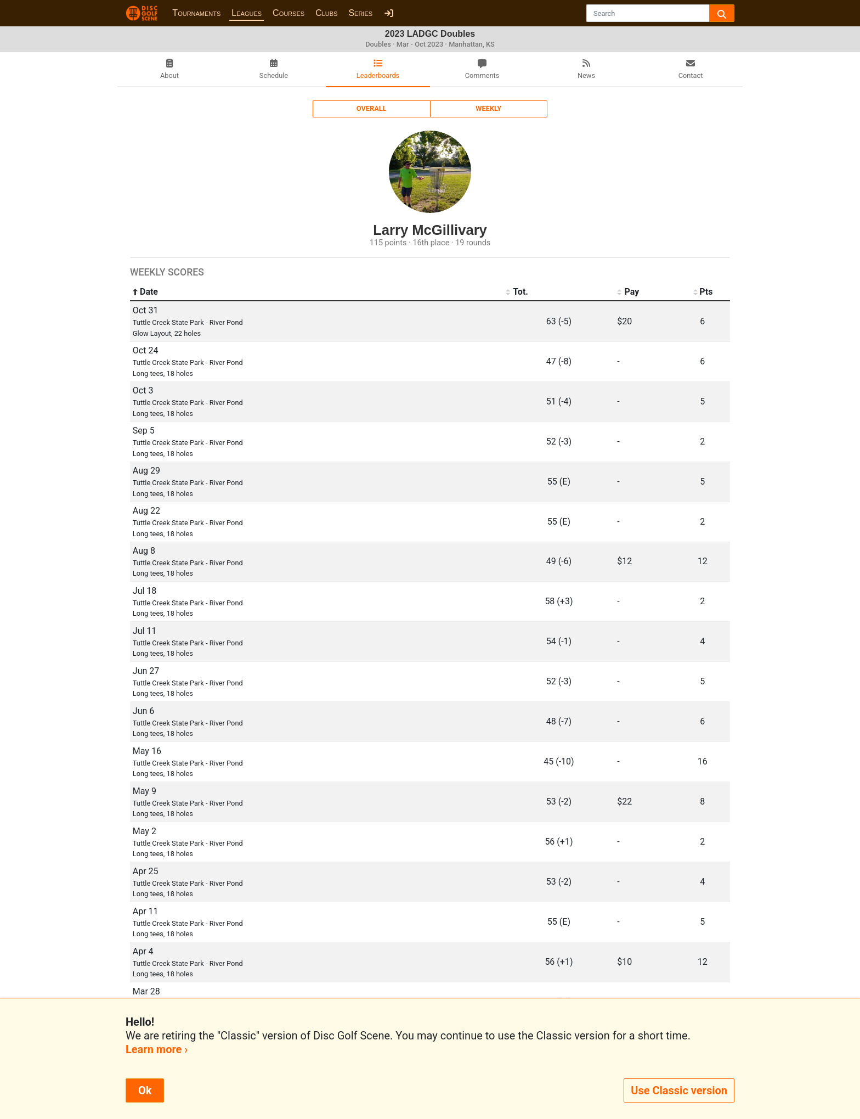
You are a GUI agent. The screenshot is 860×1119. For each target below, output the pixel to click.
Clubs (326, 13)
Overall (372, 108)
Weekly (488, 108)
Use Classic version (679, 1090)
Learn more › (157, 1049)
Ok (145, 1090)
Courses (288, 13)
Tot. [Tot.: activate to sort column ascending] (517, 291)
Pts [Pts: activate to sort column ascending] (702, 291)
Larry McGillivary (430, 230)
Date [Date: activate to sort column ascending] (145, 291)
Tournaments (196, 13)
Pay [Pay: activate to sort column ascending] (628, 291)
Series (360, 13)
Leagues (246, 13)
